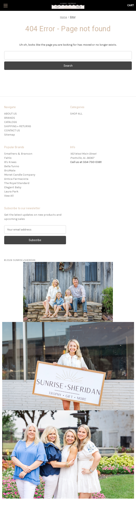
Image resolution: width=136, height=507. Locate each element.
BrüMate (9, 170)
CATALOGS (10, 122)
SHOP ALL (76, 113)
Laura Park (11, 191)
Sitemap (9, 134)
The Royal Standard (16, 183)
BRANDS (9, 118)
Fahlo (8, 158)
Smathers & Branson (18, 153)
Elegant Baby (12, 187)
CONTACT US (12, 130)
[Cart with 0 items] (130, 5)
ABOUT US (10, 113)
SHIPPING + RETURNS (17, 126)
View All (9, 195)
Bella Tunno (11, 166)
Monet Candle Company (19, 174)
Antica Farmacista (16, 179)
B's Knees (10, 162)
